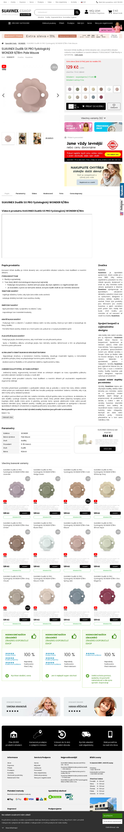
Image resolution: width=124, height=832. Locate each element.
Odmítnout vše (112, 827)
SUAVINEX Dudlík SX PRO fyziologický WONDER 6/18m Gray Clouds (16, 578)
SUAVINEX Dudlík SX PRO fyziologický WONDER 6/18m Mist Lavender (16, 472)
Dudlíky (47, 17)
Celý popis (79, 55)
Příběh (61, 23)
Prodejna (41, 2)
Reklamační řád (13, 778)
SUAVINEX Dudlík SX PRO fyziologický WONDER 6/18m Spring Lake (75, 578)
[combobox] (57, 12)
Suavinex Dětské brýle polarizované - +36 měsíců (74, 768)
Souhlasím (108, 816)
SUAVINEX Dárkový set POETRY (108, 431)
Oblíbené (37, 768)
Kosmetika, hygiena (69, 17)
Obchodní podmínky (15, 775)
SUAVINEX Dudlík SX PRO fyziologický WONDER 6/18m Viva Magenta (107, 578)
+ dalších (49, 138)
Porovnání (38, 770)
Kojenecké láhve (56, 17)
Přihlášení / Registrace (97, 13)
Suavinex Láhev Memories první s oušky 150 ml (73, 772)
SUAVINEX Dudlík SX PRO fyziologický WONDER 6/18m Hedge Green (45, 472)
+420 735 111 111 (95, 770)
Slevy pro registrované (104, 23)
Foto (61, 193)
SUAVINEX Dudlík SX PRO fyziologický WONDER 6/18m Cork (77, 471)
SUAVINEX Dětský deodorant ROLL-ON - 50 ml (73, 764)
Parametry (20, 193)
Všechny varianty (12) (93, 118)
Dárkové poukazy (49, 23)
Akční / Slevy (109, 30)
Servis (32, 2)
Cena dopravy (76, 193)
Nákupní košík (117, 13)
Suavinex (29, 57)
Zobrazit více (8, 417)
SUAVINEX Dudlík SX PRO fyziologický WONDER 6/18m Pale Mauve (76, 525)
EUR (83, 2)
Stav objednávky (61, 2)
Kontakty (74, 2)
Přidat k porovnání (73, 137)
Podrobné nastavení (112, 821)
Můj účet (95, 10)
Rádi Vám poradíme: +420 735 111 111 (109, 2)
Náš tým (80, 23)
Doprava (23, 2)
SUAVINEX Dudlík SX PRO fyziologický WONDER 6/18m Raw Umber (16, 525)
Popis (7, 193)
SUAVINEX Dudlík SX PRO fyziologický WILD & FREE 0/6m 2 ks (74, 781)
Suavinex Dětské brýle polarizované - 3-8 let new (74, 777)
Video (34, 193)
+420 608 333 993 (96, 774)
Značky (13, 2)
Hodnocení (48, 193)
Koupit (24, 513)
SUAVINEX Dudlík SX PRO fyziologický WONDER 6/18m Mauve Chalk (45, 578)
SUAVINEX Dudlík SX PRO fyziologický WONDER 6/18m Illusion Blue (45, 525)
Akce (5, 2)
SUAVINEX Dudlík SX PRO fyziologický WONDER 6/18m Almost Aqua (105, 525)
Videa (50, 2)
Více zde (108, 449)
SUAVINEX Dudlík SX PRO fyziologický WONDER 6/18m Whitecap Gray (105, 472)
